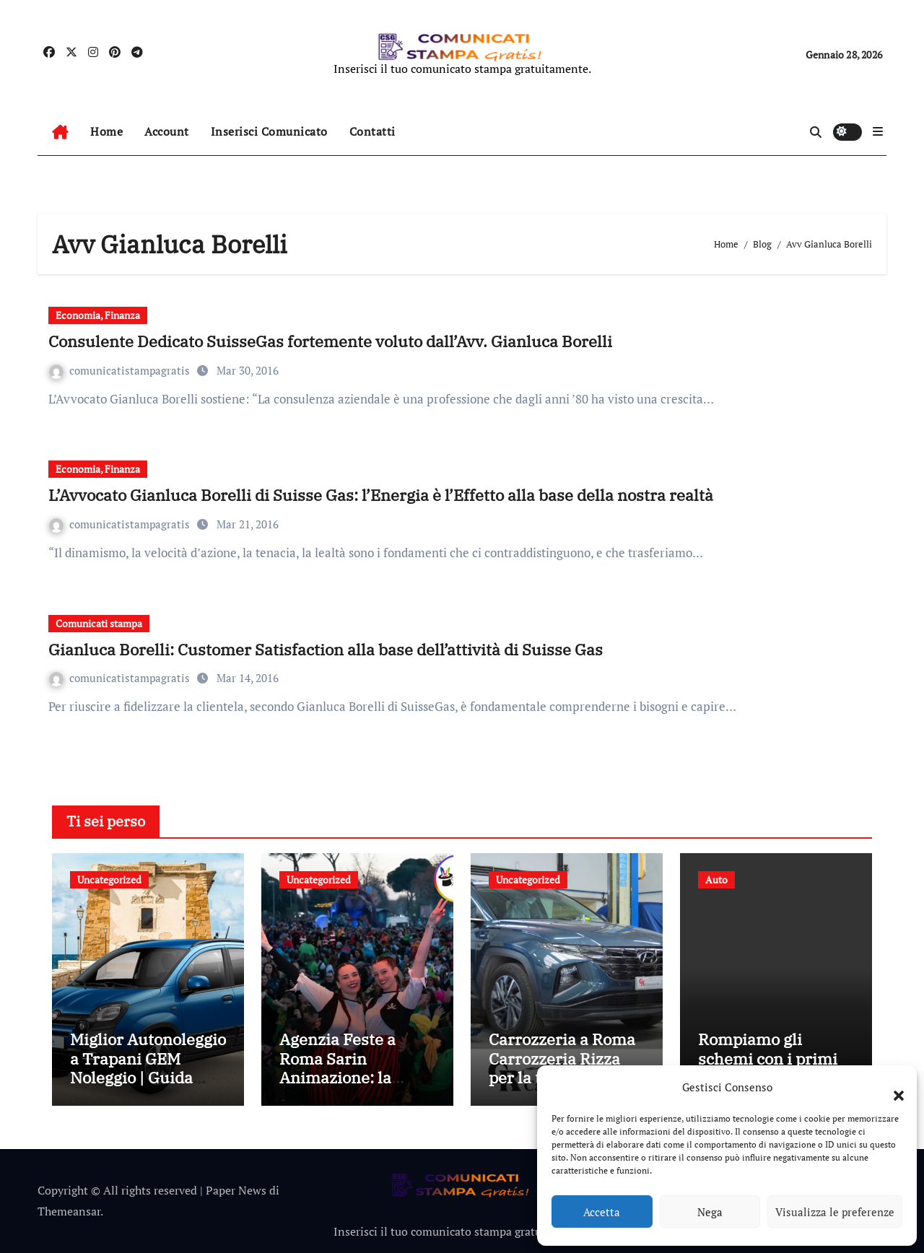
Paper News (236, 1190)
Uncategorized (109, 879)
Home (106, 131)
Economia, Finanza (98, 315)
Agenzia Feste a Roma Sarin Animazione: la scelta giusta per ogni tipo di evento (348, 1077)
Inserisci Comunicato (269, 131)
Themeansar (69, 1211)
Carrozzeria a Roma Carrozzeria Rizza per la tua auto (562, 1058)
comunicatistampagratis (121, 370)
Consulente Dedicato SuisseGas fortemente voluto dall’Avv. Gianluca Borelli (330, 341)
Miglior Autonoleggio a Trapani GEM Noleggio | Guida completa (148, 1067)
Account (166, 131)
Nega (710, 1212)
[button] (891, 1087)
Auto (716, 879)
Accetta (601, 1212)
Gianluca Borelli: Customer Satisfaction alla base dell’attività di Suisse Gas (325, 649)
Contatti (372, 131)
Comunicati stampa (99, 623)
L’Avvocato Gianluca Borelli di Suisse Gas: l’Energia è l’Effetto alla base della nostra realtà (380, 494)
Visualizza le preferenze (834, 1212)
